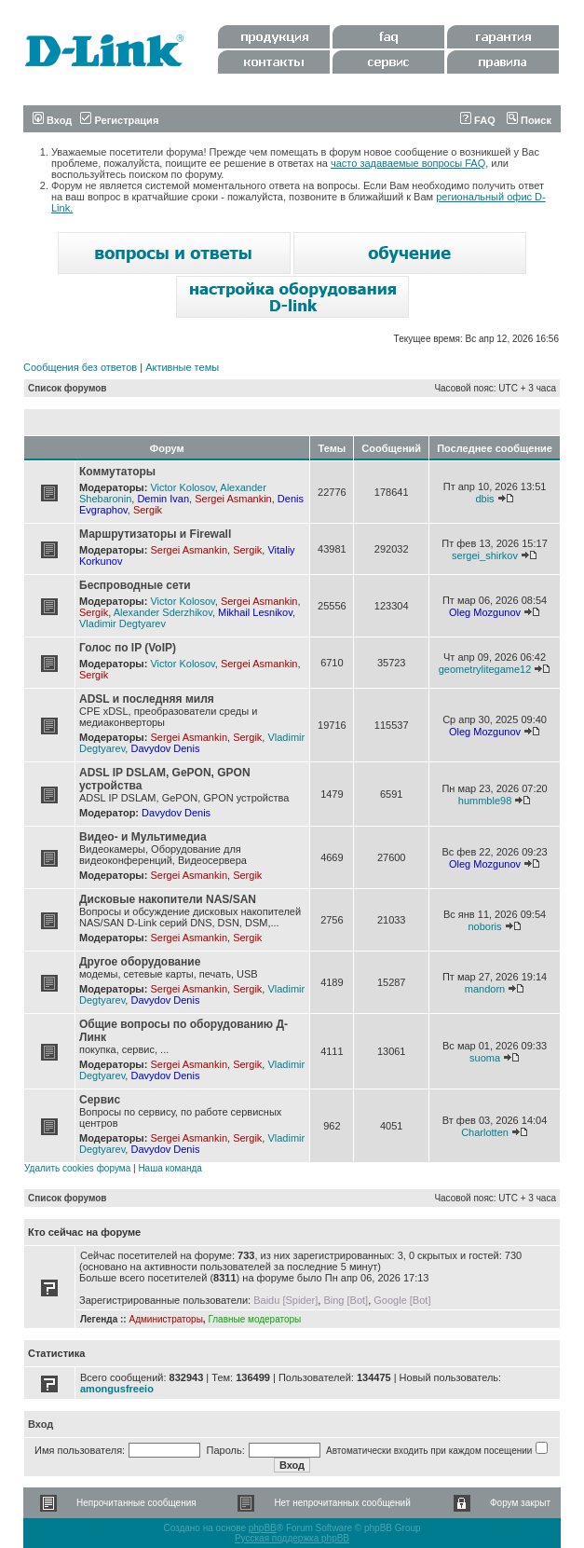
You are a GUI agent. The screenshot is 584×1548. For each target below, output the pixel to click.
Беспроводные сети (135, 585)
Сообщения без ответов (80, 367)
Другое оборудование (139, 961)
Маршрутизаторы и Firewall (155, 534)
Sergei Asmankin (233, 498)
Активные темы (182, 367)
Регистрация (119, 120)
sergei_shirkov (485, 555)
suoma (484, 1057)
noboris (484, 926)
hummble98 (484, 800)
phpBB (263, 1528)
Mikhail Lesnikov (255, 612)
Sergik (147, 509)
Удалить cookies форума (77, 1168)
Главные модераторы (254, 1319)
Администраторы (165, 1319)
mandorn (485, 988)
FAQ (478, 120)
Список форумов (67, 388)
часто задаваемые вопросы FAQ (408, 163)
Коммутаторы (117, 471)
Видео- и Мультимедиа (143, 836)
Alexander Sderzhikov (163, 612)
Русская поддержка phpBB (292, 1538)
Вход (52, 120)
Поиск (529, 120)
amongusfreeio (117, 1388)
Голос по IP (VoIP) (127, 647)
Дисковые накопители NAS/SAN (167, 899)
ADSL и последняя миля (146, 699)
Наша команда (170, 1168)
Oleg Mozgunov (485, 612)
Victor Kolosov (182, 487)
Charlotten (485, 1132)
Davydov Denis (164, 748)
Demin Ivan (163, 498)
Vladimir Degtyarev (122, 623)
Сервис (99, 1099)
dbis (484, 498)
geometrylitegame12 (485, 669)
